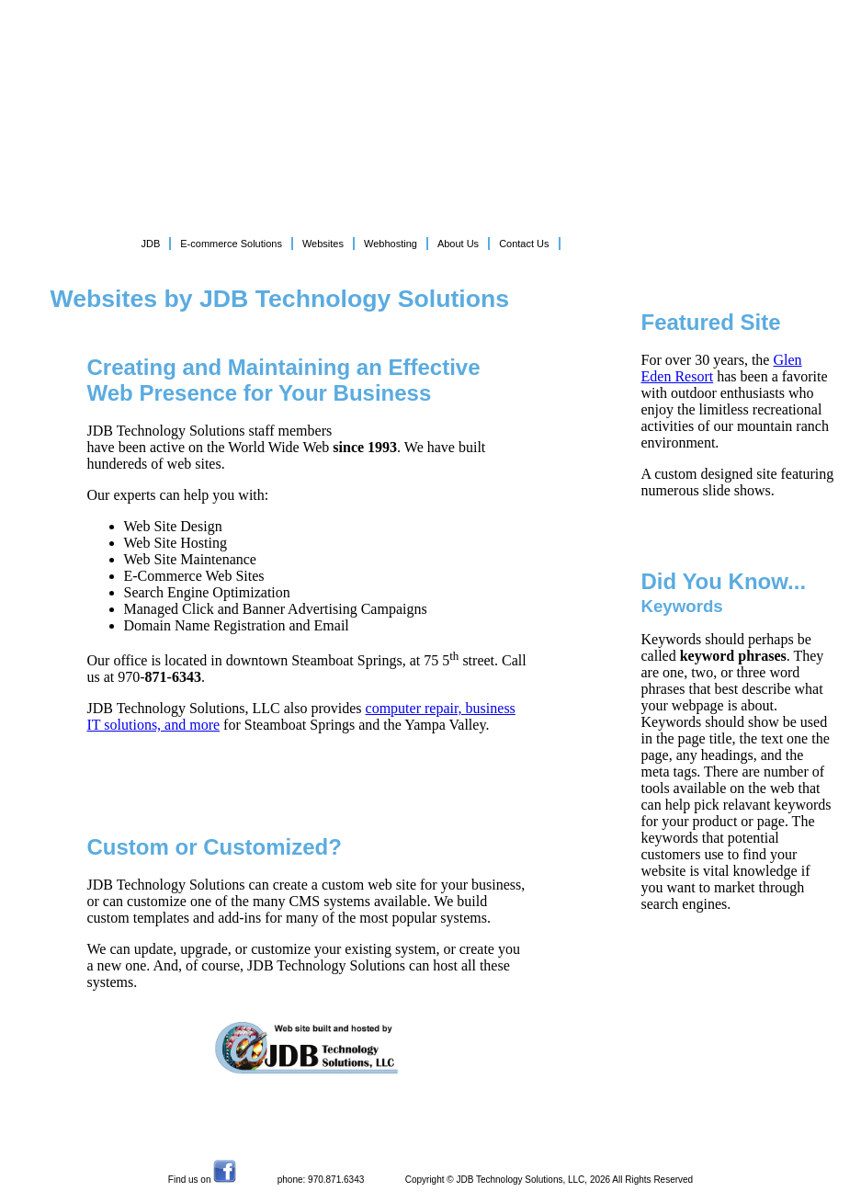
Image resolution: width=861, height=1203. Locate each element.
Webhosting (390, 243)
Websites (323, 243)
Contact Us (524, 243)
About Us (458, 243)
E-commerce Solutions (231, 243)
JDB (151, 243)
